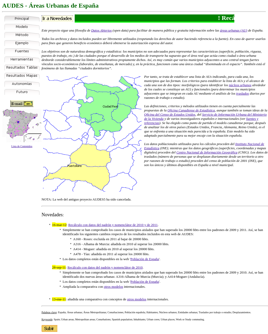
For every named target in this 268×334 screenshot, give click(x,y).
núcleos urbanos (240, 85)
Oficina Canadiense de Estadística (191, 110)
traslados (242, 93)
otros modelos (113, 287)
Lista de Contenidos (21, 146)
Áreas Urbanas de (53, 5)
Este (44, 30)
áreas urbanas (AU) (233, 30)
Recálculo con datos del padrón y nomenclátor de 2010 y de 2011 (113, 225)
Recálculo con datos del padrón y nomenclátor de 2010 (105, 267)
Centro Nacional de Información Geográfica (206, 152)
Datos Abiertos (101, 30)
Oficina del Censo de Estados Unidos (169, 114)
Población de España (144, 259)
